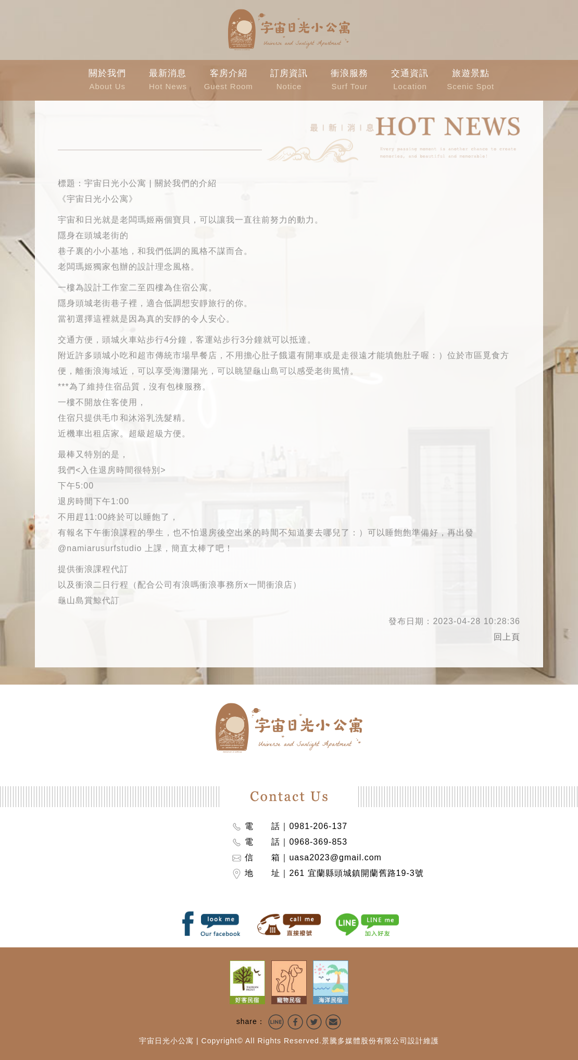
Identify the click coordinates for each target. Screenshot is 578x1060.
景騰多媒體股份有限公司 (365, 1041)
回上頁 (507, 634)
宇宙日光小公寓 (166, 1041)
